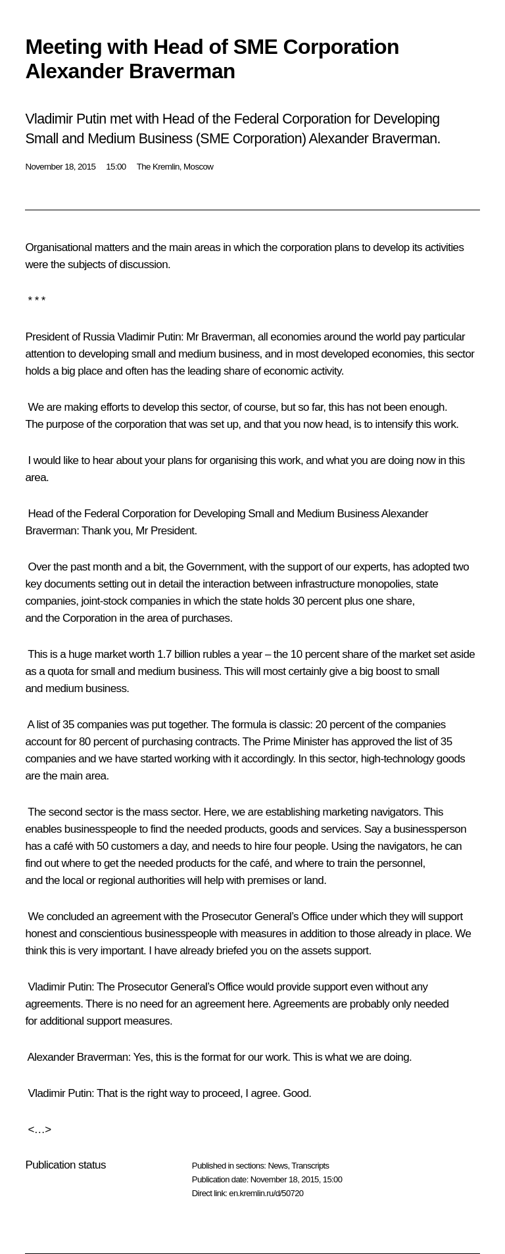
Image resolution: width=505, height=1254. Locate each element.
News (277, 1166)
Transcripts (310, 1166)
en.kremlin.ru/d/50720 (266, 1193)
